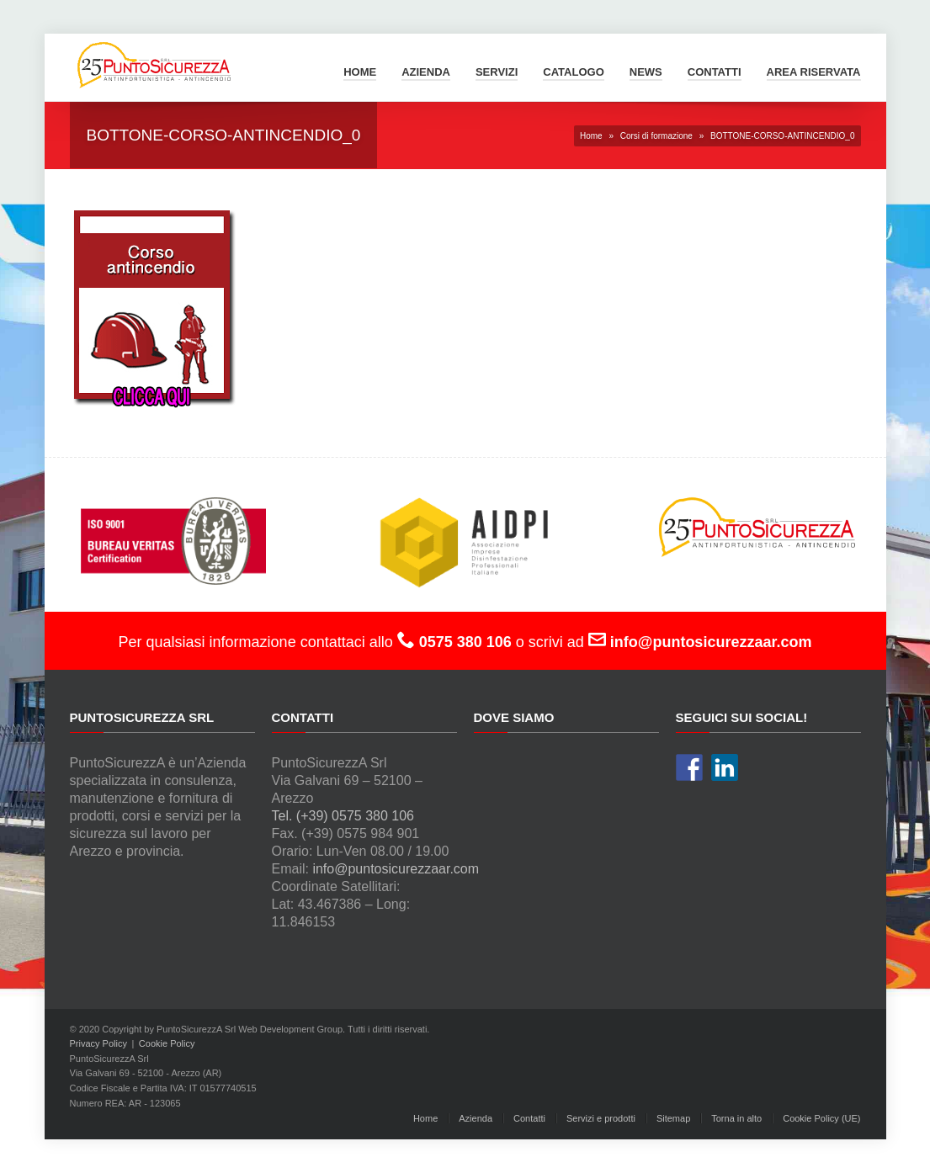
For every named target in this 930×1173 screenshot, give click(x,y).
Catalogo (573, 72)
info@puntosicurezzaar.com (395, 869)
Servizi (497, 72)
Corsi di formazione (656, 136)
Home (359, 72)
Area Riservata (814, 72)
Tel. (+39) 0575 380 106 (343, 816)
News (646, 72)
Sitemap (673, 1118)
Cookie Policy (167, 1043)
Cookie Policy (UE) (821, 1118)
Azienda (425, 72)
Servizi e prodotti (600, 1118)
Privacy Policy (98, 1043)
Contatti (714, 72)
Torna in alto (736, 1118)
